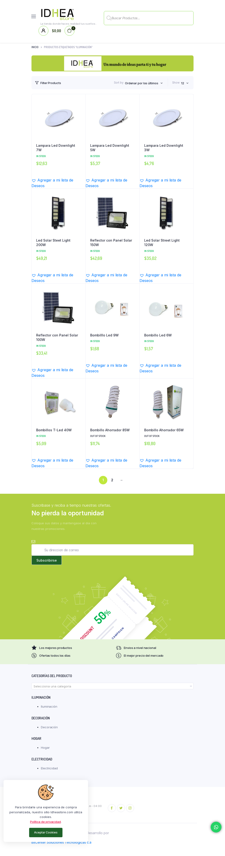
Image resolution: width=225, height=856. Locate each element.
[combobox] (144, 83)
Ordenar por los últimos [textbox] (141, 83)
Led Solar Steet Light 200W (53, 242)
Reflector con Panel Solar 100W (57, 337)
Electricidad (49, 768)
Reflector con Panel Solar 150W (111, 242)
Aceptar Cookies (46, 832)
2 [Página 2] (112, 480)
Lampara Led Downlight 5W (109, 147)
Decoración (49, 727)
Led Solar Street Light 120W (162, 242)
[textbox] (112, 686)
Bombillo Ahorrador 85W (110, 430)
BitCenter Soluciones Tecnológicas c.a (61, 842)
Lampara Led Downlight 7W (55, 147)
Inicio (35, 47)
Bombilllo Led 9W (104, 335)
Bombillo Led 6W (158, 335)
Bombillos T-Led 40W (54, 430)
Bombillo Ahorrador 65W (164, 430)
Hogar (45, 747)
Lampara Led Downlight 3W (163, 147)
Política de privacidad (45, 822)
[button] (58, 183)
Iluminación (49, 706)
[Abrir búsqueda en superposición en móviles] (149, 16)
